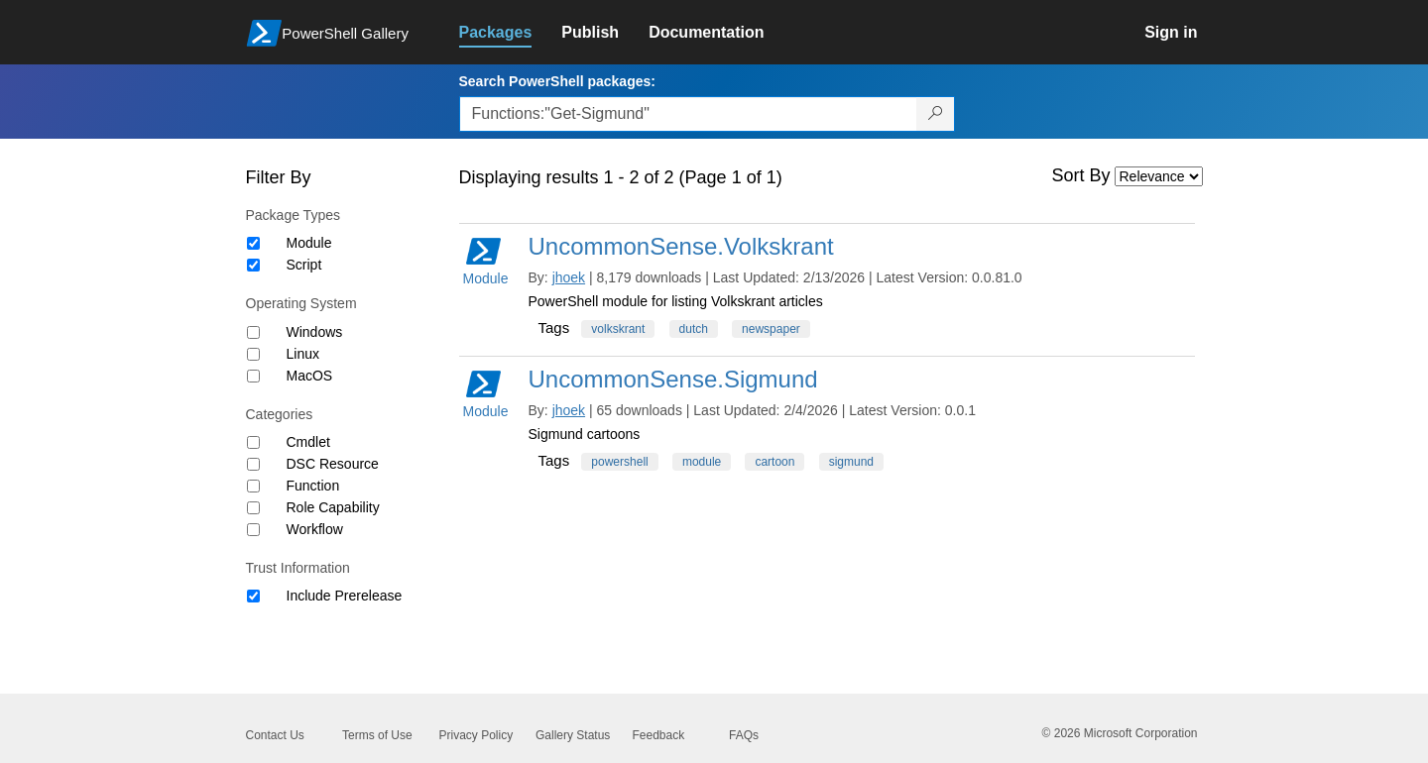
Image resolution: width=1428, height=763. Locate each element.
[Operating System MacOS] (253, 376)
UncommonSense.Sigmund (673, 379)
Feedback (659, 735)
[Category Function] (253, 486)
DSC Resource (333, 464)
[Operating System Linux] (253, 354)
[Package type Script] (253, 265)
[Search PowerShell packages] (935, 114)
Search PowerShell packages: (557, 81)
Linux (303, 354)
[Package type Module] (253, 243)
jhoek (568, 277)
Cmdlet (308, 442)
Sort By (1081, 175)
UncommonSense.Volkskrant (681, 246)
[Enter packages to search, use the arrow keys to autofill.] (688, 114)
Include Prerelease (345, 595)
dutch (693, 329)
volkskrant (618, 329)
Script (304, 264)
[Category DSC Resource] (253, 464)
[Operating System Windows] (253, 332)
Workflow (315, 529)
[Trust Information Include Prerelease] (253, 596)
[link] (510, 32)
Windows (315, 332)
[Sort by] (1159, 176)
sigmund (851, 462)
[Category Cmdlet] (253, 442)
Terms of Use (377, 735)
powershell (619, 462)
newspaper (771, 329)
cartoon (774, 462)
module (701, 462)
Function (313, 485)
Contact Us (275, 735)
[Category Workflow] (253, 529)
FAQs (744, 735)
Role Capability (333, 507)
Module (309, 243)
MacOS (310, 375)
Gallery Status (573, 735)
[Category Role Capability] (253, 507)
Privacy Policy (476, 735)
